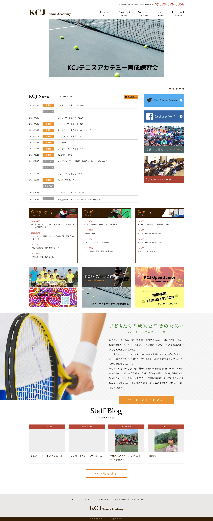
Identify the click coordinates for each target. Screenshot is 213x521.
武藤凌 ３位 (91, 233)
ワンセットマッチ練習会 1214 (71, 124)
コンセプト (86, 499)
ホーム (72, 499)
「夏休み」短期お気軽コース (42, 257)
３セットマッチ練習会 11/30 (70, 136)
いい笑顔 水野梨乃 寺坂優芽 (97, 242)
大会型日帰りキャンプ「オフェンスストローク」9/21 (80, 199)
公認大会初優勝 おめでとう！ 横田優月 (101, 224)
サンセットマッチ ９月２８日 (71, 192)
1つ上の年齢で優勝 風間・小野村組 (99, 251)
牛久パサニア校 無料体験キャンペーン (46, 248)
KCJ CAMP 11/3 (65, 155)
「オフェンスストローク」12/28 (71, 105)
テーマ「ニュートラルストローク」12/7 (74, 130)
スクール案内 (102, 499)
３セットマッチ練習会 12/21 (70, 118)
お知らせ (48, 161)
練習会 (152, 455)
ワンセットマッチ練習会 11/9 (71, 148)
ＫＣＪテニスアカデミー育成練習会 (48, 114)
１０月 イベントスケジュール (150, 242)
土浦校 (48, 105)
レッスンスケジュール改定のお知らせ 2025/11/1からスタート (84, 161)
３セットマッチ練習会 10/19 (70, 173)
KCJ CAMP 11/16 (65, 142)
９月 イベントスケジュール (149, 251)
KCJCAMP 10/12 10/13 (67, 179)
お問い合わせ (137, 499)
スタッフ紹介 (120, 499)
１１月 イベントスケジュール (150, 233)
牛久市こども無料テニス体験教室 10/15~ (154, 224)
